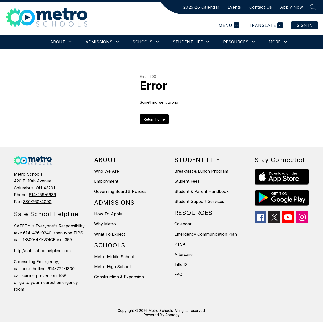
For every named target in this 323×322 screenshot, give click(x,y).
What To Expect (109, 234)
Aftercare (183, 254)
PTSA (180, 244)
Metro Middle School (114, 256)
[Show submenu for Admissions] (98, 42)
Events (234, 7)
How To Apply (108, 213)
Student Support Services (199, 201)
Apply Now (291, 7)
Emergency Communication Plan (205, 234)
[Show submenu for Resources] (235, 42)
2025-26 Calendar (201, 7)
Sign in (305, 25)
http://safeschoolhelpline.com (42, 250)
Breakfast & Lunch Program (201, 171)
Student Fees (186, 181)
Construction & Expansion (119, 276)
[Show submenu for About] (57, 42)
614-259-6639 (42, 194)
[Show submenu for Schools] (142, 42)
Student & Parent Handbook (201, 191)
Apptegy (172, 315)
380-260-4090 (37, 201)
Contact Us (260, 7)
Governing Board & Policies (120, 191)
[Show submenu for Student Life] (188, 42)
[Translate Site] (265, 25)
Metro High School (112, 266)
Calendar (183, 223)
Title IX (181, 264)
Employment (106, 181)
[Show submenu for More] (274, 42)
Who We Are (106, 171)
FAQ (178, 274)
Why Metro (105, 223)
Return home (154, 119)
